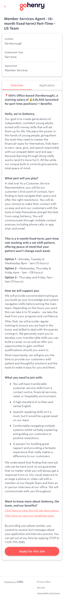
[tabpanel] (32, 325)
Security (41, 587)
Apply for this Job (32, 551)
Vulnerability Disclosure (48, 593)
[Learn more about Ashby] (13, 582)
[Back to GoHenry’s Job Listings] (5, 6)
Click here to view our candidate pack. (30, 515)
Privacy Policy (44, 581)
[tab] (17, 85)
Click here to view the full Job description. (32, 510)
